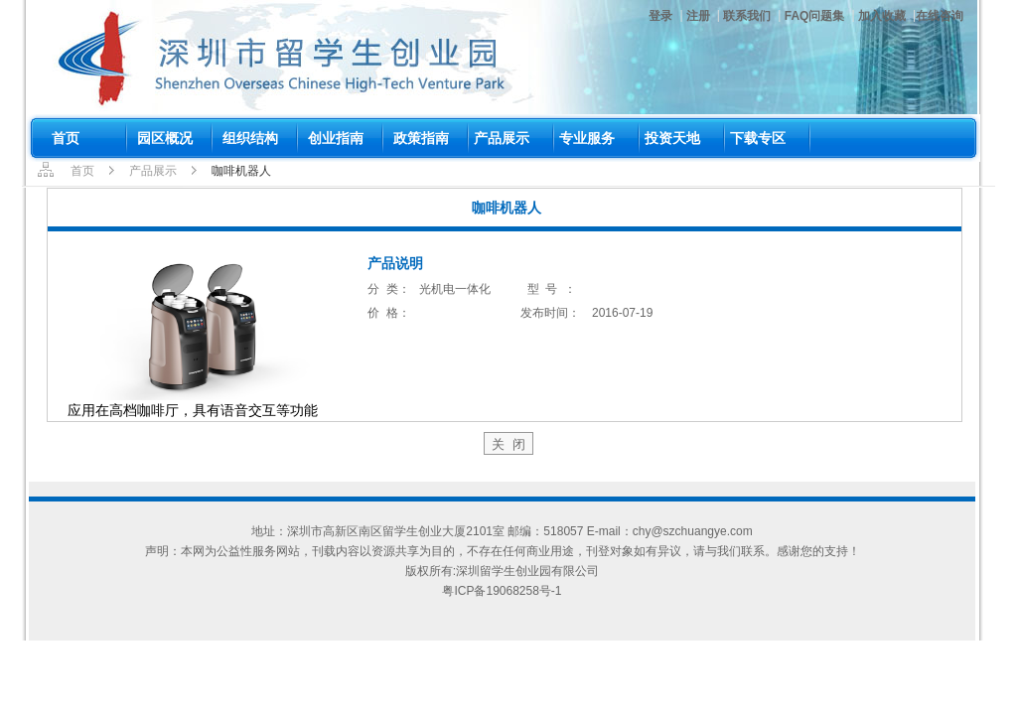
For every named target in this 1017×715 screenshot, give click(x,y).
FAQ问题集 (815, 16)
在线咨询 (939, 16)
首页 (82, 171)
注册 (698, 16)
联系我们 (747, 16)
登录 (660, 16)
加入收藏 (882, 16)
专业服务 (587, 138)
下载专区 (758, 138)
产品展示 (501, 138)
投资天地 (672, 138)
